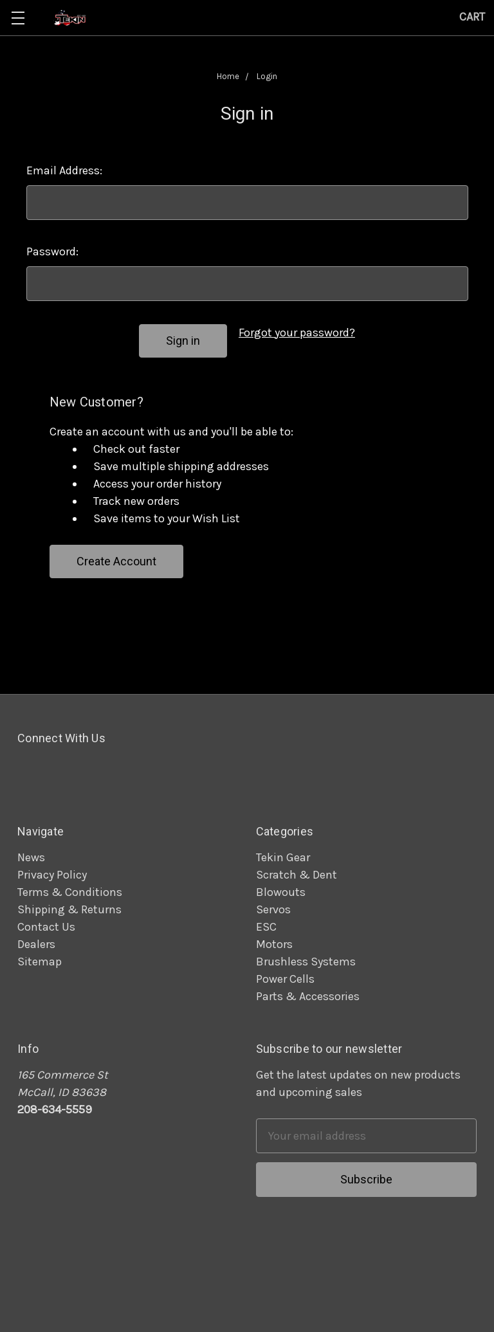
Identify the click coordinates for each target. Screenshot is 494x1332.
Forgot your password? (297, 332)
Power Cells (285, 979)
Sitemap (39, 961)
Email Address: (64, 170)
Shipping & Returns (69, 909)
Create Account (116, 561)
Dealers (36, 944)
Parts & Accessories (308, 996)
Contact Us (46, 927)
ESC (266, 927)
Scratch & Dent (296, 875)
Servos (273, 909)
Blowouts (281, 892)
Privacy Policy (52, 875)
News (31, 857)
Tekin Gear (283, 857)
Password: (52, 251)
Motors (274, 944)
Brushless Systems (306, 961)
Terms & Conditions (69, 892)
